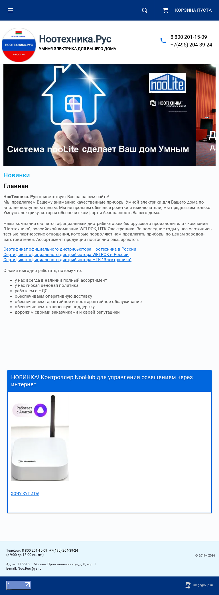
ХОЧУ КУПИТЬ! (25, 493)
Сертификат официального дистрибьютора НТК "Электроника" (67, 259)
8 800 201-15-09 (189, 37)
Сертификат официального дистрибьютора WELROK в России (66, 254)
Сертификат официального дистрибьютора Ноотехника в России (69, 249)
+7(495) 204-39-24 (191, 45)
